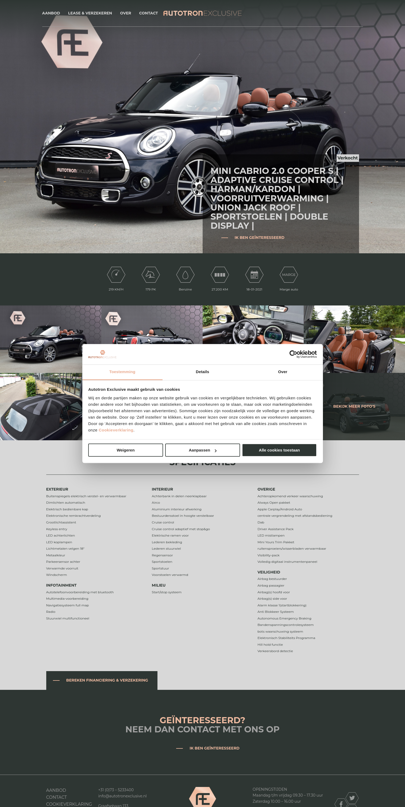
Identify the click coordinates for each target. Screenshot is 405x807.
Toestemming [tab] (122, 372)
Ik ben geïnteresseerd (260, 237)
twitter (352, 798)
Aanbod (51, 13)
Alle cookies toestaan (279, 450)
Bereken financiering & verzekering (107, 680)
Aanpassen (203, 450)
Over (125, 13)
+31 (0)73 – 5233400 (116, 789)
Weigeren (125, 450)
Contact (148, 13)
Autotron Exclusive (202, 13)
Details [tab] (202, 372)
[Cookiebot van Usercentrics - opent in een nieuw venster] (293, 354)
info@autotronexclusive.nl (122, 796)
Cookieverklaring (116, 430)
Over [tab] (282, 372)
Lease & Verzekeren (90, 13)
